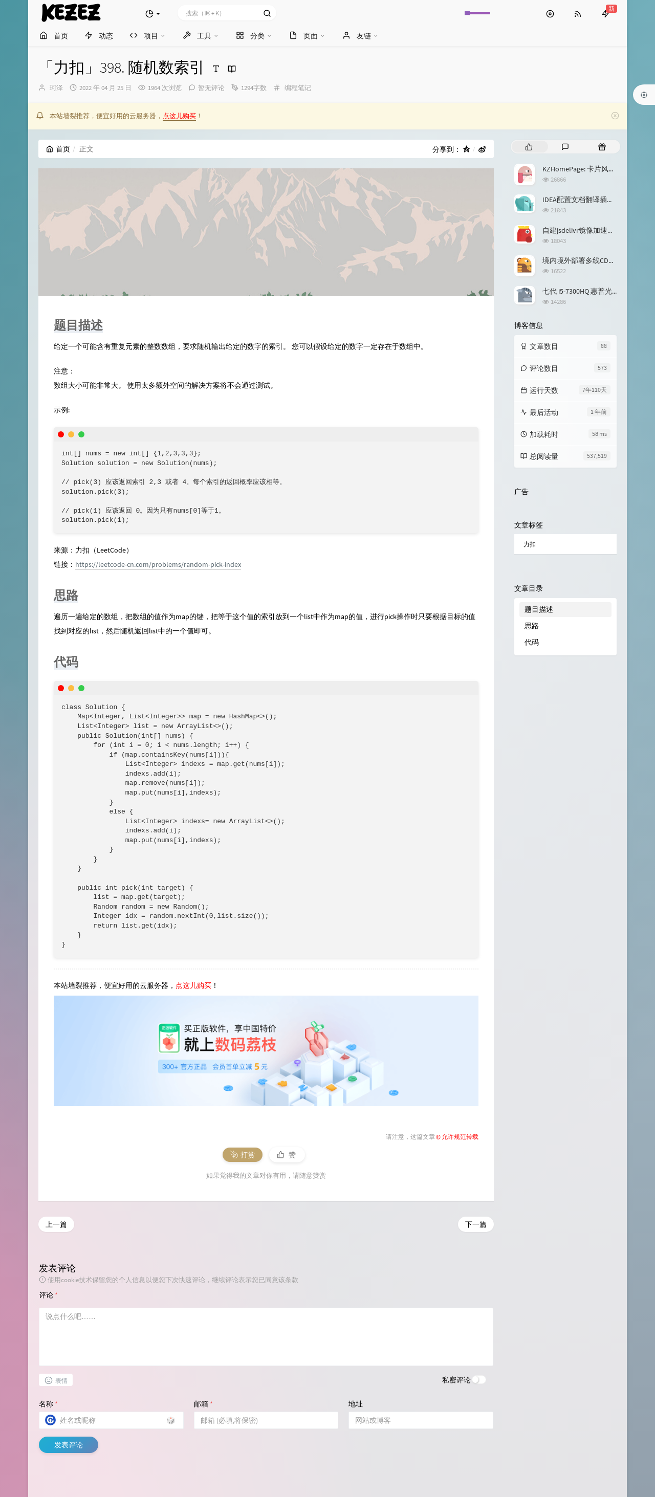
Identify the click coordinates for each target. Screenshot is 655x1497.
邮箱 (203, 1403)
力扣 (529, 544)
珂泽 (56, 87)
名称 (48, 1403)
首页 (58, 148)
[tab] (529, 146)
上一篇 (56, 1224)
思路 (532, 625)
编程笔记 (298, 87)
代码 (532, 642)
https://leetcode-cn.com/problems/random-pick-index (158, 564)
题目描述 (539, 609)
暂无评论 (211, 87)
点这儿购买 (179, 116)
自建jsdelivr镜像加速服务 (582, 230)
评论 (48, 1295)
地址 (355, 1403)
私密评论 (456, 1379)
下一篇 (476, 1224)
